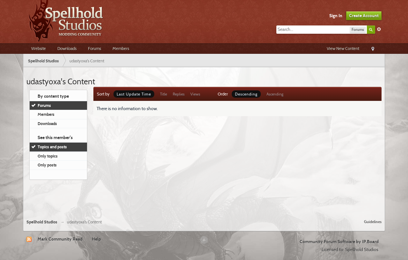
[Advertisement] (204, 197)
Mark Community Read (60, 239)
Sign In (335, 15)
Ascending (274, 94)
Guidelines (373, 221)
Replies (179, 94)
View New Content (343, 48)
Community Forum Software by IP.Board (339, 241)
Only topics (48, 155)
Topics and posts (52, 146)
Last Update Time (134, 94)
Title (163, 94)
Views (195, 94)
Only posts (47, 164)
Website (38, 48)
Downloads (66, 48)
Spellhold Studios (41, 222)
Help (96, 239)
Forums (94, 48)
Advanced (379, 29)
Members (121, 48)
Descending (246, 94)
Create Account (364, 15)
